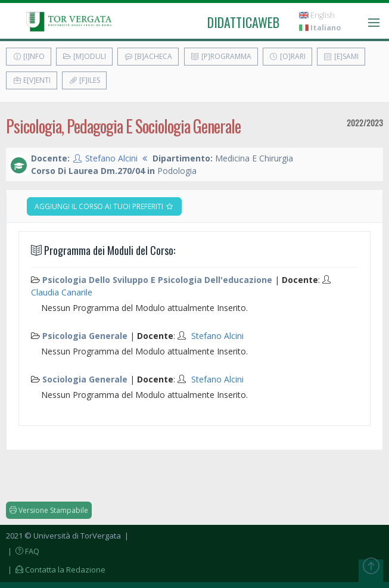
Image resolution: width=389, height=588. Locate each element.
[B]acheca (148, 56)
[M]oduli (84, 56)
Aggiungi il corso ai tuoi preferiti (104, 206)
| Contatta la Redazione (55, 569)
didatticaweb (243, 22)
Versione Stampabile (49, 510)
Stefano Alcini (111, 158)
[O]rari (287, 56)
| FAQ (22, 551)
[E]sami (341, 56)
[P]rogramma (221, 56)
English (317, 15)
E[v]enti (32, 80)
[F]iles (84, 80)
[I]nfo (29, 56)
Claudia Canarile (61, 292)
